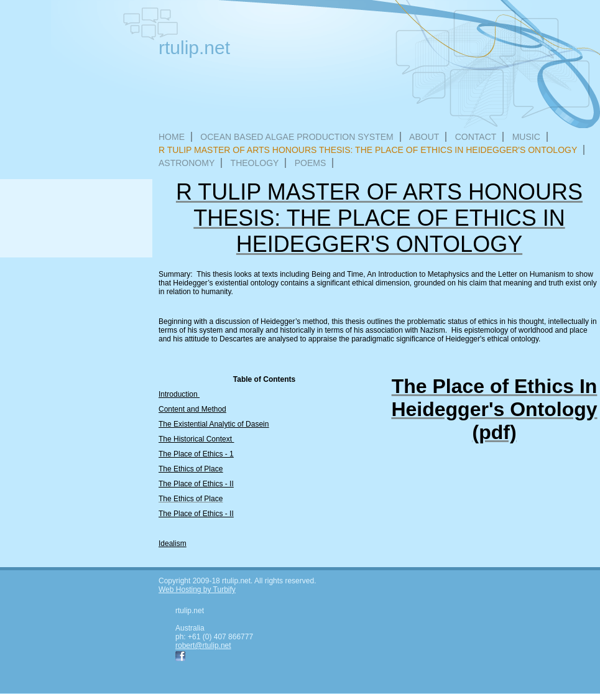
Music (526, 137)
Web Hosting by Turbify (197, 589)
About (424, 137)
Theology (255, 163)
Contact (476, 137)
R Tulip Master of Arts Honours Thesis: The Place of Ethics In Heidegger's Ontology (368, 150)
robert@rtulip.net (203, 645)
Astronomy (187, 163)
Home (172, 137)
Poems (310, 163)
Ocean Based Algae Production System (296, 137)
